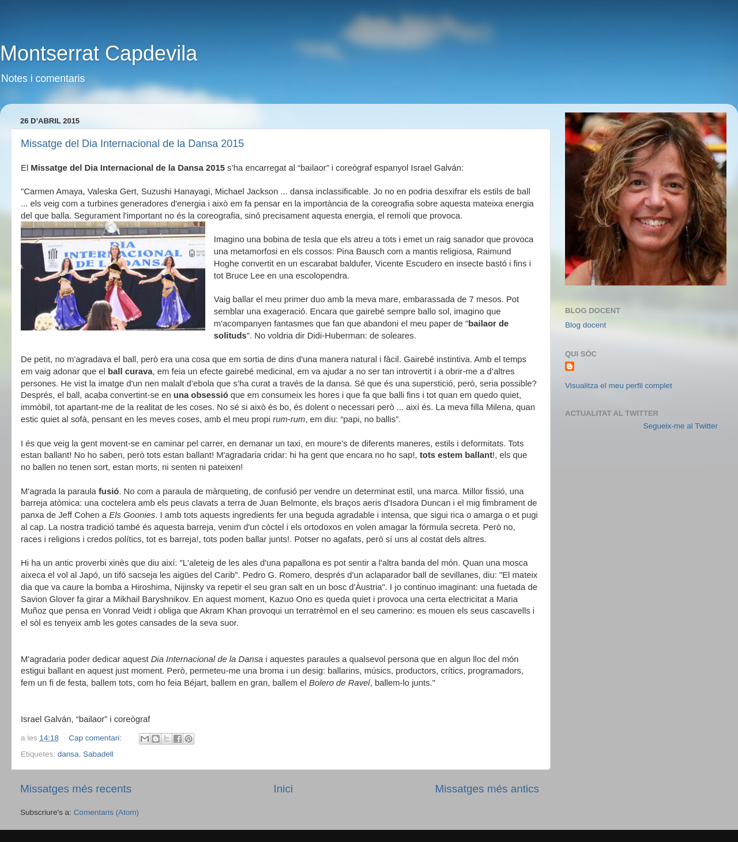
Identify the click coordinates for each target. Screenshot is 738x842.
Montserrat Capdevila (98, 53)
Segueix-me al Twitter (680, 426)
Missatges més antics (487, 789)
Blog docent (585, 325)
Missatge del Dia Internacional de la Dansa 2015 (132, 143)
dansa (68, 754)
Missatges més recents (75, 789)
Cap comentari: (96, 738)
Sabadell (98, 754)
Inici (283, 789)
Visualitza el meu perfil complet (618, 385)
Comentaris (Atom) (106, 812)
